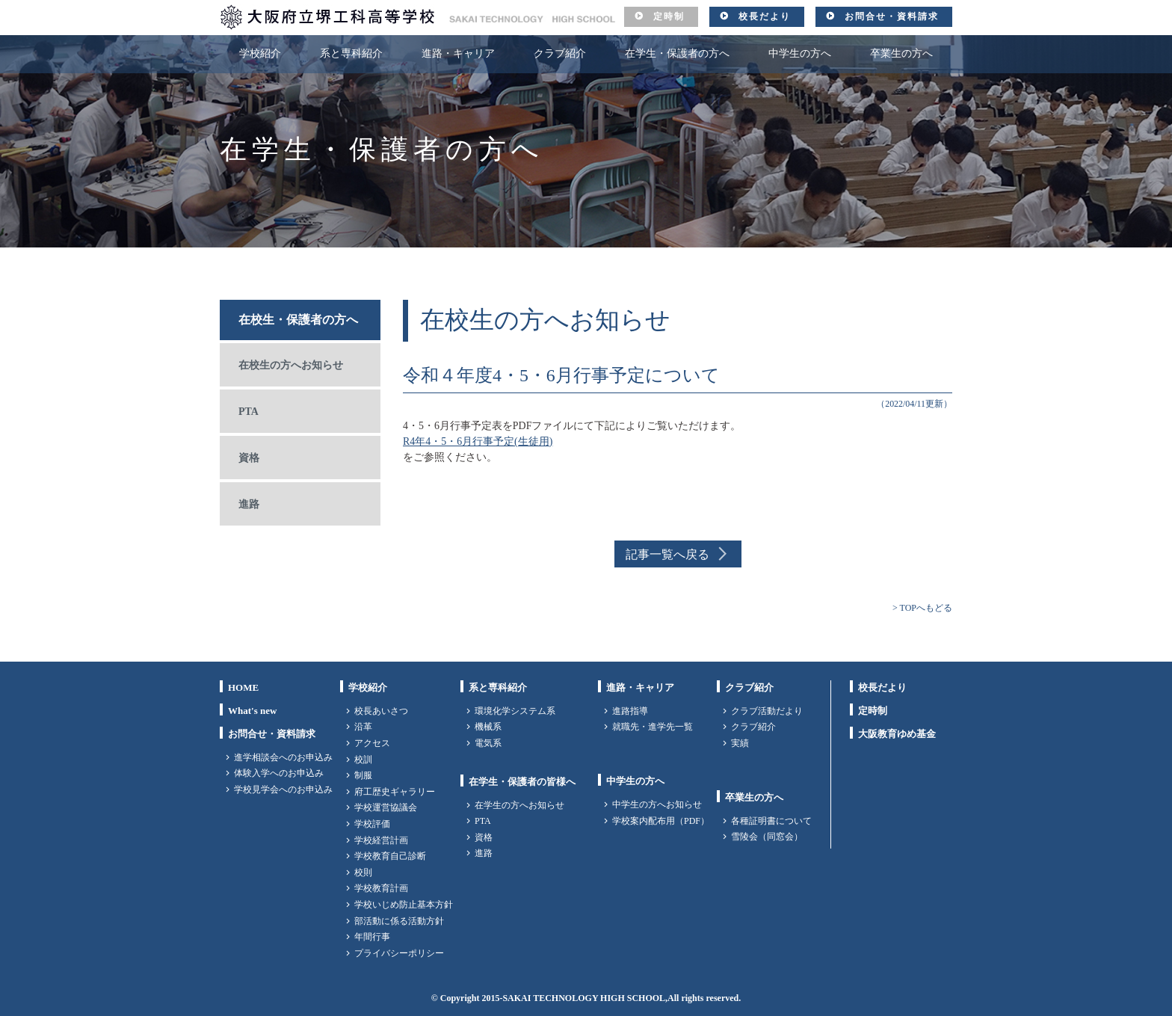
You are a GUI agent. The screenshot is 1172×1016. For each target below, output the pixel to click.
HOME (243, 687)
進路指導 (630, 711)
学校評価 (372, 824)
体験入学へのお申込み (279, 773)
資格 (248, 458)
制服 (363, 775)
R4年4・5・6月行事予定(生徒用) (477, 441)
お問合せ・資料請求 (892, 16)
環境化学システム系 (515, 711)
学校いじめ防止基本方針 (403, 904)
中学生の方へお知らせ (657, 804)
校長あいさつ (381, 711)
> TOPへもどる (922, 608)
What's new (252, 710)
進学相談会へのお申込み (283, 757)
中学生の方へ (799, 53)
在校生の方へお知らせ (290, 365)
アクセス (372, 743)
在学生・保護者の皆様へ (522, 781)
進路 (248, 504)
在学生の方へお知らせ (519, 805)
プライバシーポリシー (399, 953)
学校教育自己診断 (390, 856)
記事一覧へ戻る (667, 554)
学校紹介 (260, 53)
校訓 (363, 759)
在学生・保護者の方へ (677, 53)
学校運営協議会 (385, 807)
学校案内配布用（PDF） (660, 821)
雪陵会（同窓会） (767, 836)
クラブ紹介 (560, 53)
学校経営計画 (381, 840)
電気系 (488, 743)
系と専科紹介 (351, 53)
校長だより (764, 16)
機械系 (488, 726)
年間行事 (372, 937)
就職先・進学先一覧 (652, 726)
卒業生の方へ (901, 53)
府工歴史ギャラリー (394, 791)
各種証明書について (771, 821)
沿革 (363, 726)
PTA (248, 411)
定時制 (669, 16)
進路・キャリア (458, 53)
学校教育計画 (381, 888)
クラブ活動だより (767, 711)
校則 (363, 872)
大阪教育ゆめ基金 (897, 733)
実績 (740, 743)
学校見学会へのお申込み (283, 789)
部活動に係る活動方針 (399, 921)
